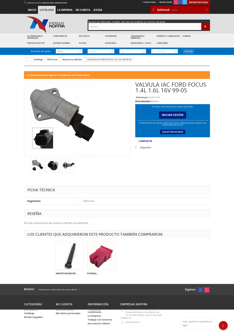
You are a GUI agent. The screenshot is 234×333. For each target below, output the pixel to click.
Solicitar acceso (172, 131)
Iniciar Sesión (172, 115)
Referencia (142, 97)
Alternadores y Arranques (35, 37)
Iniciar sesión (165, 2)
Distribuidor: (143, 101)
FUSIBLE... (155, 273)
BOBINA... (61, 273)
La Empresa (64, 10)
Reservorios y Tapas (141, 43)
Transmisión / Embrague (138, 37)
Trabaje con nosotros (100, 319)
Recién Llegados (33, 317)
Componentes (60, 36)
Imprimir (145, 147)
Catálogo (47, 10)
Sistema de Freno (61, 43)
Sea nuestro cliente (99, 323)
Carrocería (162, 43)
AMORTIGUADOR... (129, 273)
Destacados (31, 309)
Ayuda (97, 10)
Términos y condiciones (94, 310)
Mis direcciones (65, 309)
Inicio (32, 10)
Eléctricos (84, 36)
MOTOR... (92, 273)
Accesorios (110, 43)
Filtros (82, 43)
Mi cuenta (83, 10)
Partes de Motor (36, 43)
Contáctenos (149, 2)
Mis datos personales (68, 313)
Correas (186, 36)
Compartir (144, 141)
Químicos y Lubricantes (168, 36)
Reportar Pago (198, 2)
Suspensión (111, 36)
